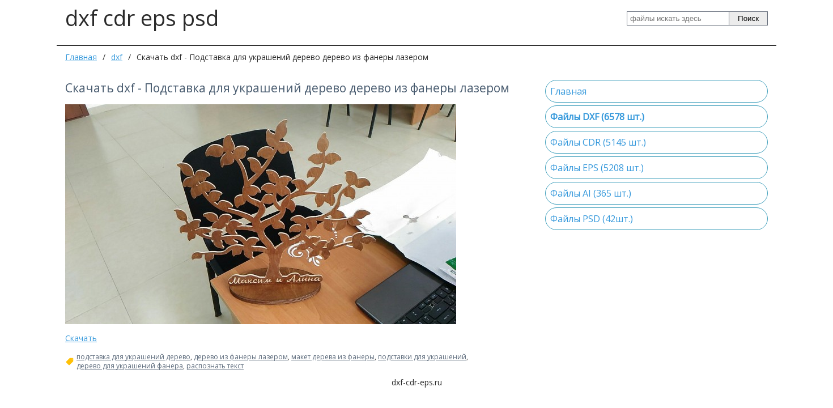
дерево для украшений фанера (129, 366)
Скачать (81, 338)
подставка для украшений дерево (133, 357)
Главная (81, 57)
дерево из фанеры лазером (241, 357)
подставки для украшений (422, 357)
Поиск (748, 18)
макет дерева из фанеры (333, 357)
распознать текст (215, 366)
